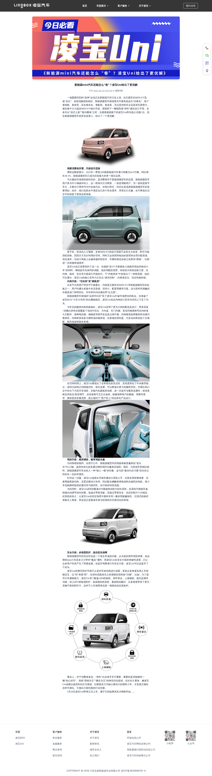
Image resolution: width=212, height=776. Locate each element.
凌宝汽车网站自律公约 (138, 743)
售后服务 (57, 737)
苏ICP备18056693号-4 (133, 770)
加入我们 (94, 755)
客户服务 (123, 5)
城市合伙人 (96, 749)
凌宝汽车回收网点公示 (138, 755)
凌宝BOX (20, 737)
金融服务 (57, 743)
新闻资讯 (94, 743)
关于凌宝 (145, 5)
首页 (84, 5)
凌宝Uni (19, 743)
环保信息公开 (134, 737)
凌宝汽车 (119, 91)
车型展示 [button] (102, 5)
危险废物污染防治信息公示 (141, 749)
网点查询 (57, 749)
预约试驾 (190, 5)
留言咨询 (57, 755)
